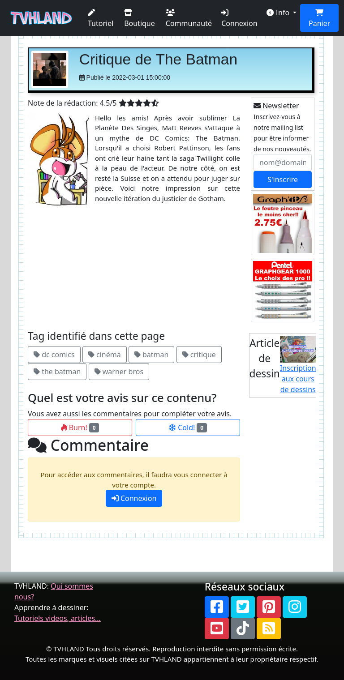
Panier (319, 18)
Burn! (80, 427)
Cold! (188, 427)
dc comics (54, 354)
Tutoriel (100, 18)
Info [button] (279, 12)
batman (151, 354)
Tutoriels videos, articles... (57, 618)
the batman (57, 371)
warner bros (119, 371)
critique (199, 354)
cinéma (104, 354)
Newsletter (276, 106)
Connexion (239, 18)
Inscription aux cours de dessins (298, 365)
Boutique (139, 18)
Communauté (189, 18)
